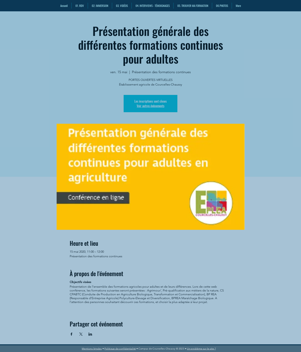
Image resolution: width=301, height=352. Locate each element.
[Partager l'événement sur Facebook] (71, 334)
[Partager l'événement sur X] (81, 334)
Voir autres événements (150, 106)
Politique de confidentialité (120, 348)
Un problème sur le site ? (201, 348)
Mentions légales (92, 348)
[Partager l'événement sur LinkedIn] (90, 334)
